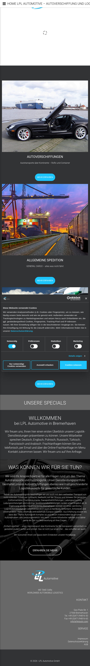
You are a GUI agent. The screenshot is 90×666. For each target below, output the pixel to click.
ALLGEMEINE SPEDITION (45, 260)
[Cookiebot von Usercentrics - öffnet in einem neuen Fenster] (68, 298)
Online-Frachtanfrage (61, 447)
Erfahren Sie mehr (45, 550)
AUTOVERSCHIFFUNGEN (45, 157)
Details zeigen (75, 356)
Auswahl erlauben (45, 365)
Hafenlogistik (38, 480)
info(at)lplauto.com (79, 621)
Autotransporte (14, 480)
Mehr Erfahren (45, 177)
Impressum (83, 638)
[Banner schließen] (86, 298)
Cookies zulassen (73, 365)
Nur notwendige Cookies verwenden (16, 365)
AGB (86, 644)
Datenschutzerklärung (22, 331)
